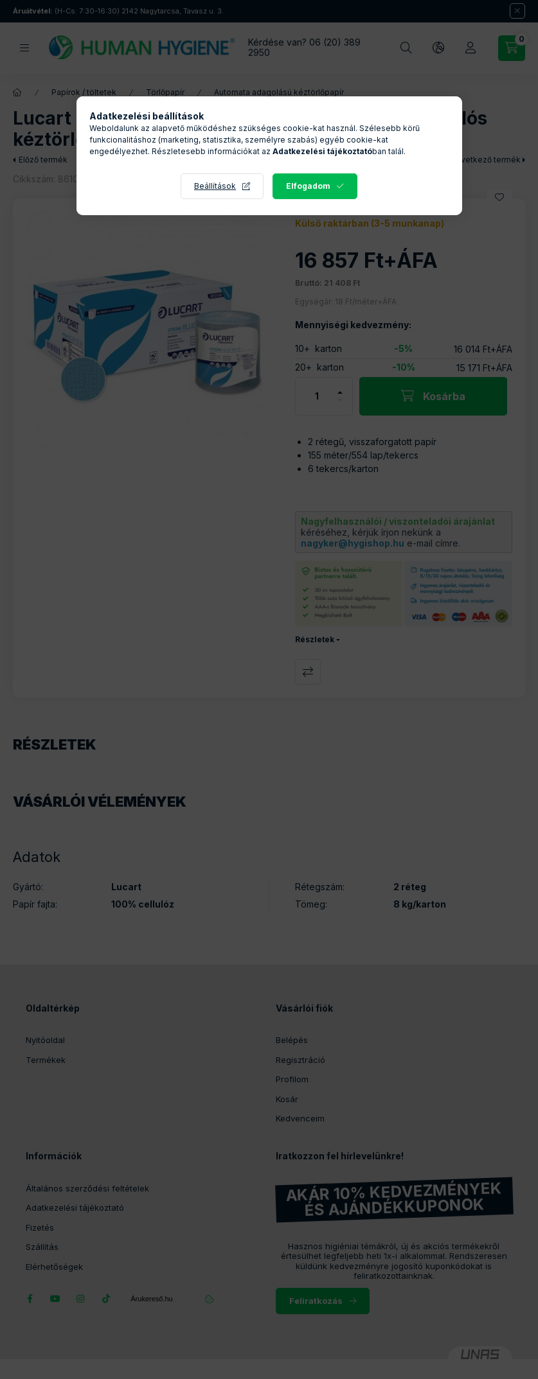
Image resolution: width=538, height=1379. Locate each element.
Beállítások (215, 186)
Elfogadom (308, 186)
